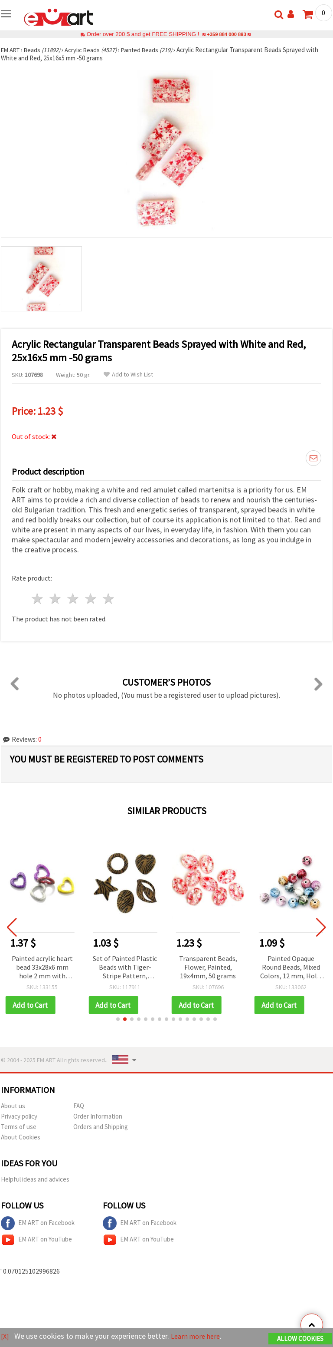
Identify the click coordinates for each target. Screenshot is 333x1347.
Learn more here (198, 1336)
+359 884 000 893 (226, 34)
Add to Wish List (128, 374)
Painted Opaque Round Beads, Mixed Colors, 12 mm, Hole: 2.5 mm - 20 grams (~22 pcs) (291, 967)
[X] (5, 1336)
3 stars (73, 598)
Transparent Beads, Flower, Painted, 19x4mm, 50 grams (208, 967)
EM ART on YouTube (36, 1240)
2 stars (56, 598)
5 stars (109, 598)
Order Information (97, 1117)
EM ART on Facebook (38, 1224)
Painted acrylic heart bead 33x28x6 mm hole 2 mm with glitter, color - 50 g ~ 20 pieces (42, 967)
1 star (38, 598)
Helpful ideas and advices (35, 1179)
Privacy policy (19, 1117)
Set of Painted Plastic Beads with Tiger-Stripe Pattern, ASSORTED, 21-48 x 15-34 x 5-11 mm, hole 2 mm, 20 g (125, 967)
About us (13, 1106)
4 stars (91, 598)
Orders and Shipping (100, 1127)
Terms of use (18, 1127)
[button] (118, 1019)
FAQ (78, 1106)
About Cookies (20, 1137)
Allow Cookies (300, 1339)
